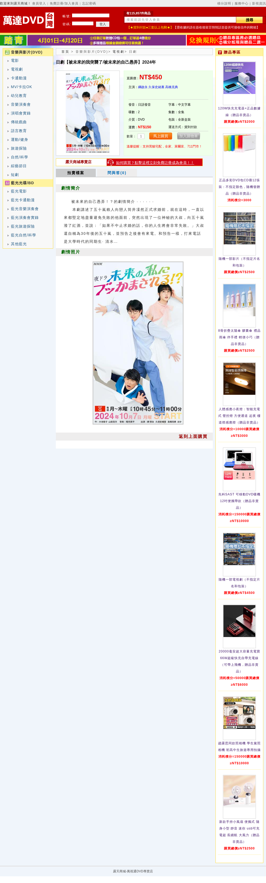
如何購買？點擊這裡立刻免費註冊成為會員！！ (155, 163)
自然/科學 (19, 157)
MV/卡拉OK (21, 87)
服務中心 (241, 3)
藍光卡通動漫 (23, 200)
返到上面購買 (193, 436)
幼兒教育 (19, 95)
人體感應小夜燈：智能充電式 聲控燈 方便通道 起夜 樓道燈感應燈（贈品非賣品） (239, 415)
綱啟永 (143, 87)
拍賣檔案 (75, 173)
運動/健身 (19, 139)
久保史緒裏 (156, 87)
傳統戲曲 (19, 122)
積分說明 (224, 3)
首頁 (65, 52)
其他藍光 (19, 244)
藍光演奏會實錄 (25, 217)
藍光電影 (19, 191)
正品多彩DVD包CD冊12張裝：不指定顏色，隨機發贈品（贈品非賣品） (239, 186)
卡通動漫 (19, 78)
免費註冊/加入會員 (64, 3)
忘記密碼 (89, 3)
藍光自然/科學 (23, 235)
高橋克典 (171, 87)
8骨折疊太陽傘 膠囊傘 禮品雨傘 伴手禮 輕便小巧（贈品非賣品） (239, 337)
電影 (15, 60)
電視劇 (17, 69)
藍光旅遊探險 (23, 226)
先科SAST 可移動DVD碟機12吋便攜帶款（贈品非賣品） (239, 501)
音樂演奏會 (21, 104)
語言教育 (19, 131)
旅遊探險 (19, 148)
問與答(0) (116, 173)
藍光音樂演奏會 (25, 209)
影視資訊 (259, 3)
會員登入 (39, 3)
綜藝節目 (19, 166)
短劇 (15, 175)
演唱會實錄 (21, 113)
